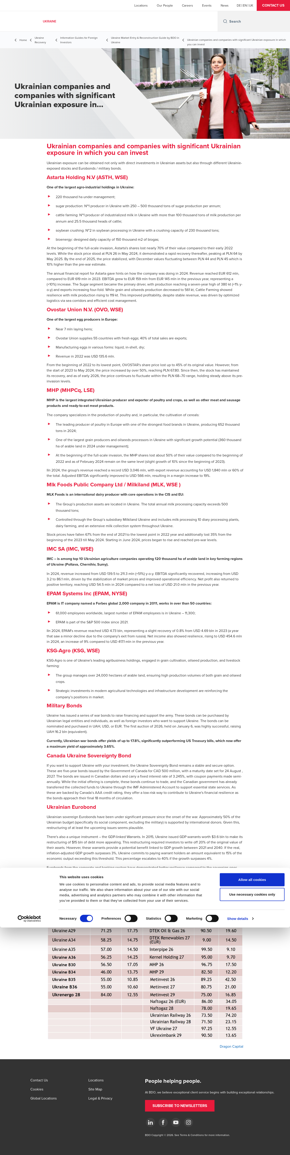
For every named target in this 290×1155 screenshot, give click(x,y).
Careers (187, 5)
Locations (141, 5)
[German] (239, 5)
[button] (273, 5)
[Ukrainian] (251, 5)
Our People (165, 5)
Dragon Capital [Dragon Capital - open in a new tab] (231, 1046)
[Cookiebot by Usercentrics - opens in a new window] (29, 1146)
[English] (245, 5)
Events (207, 5)
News (225, 5)
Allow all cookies (252, 1107)
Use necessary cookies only (252, 1122)
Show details (237, 1146)
